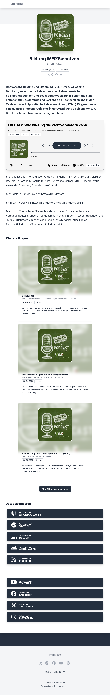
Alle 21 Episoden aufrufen (55, 489)
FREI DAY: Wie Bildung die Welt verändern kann (47, 125)
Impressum (55, 654)
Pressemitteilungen (86, 215)
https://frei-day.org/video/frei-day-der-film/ (58, 202)
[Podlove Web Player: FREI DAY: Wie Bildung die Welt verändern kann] (55, 153)
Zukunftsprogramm (21, 219)
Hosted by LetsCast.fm (55, 682)
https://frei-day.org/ (53, 193)
